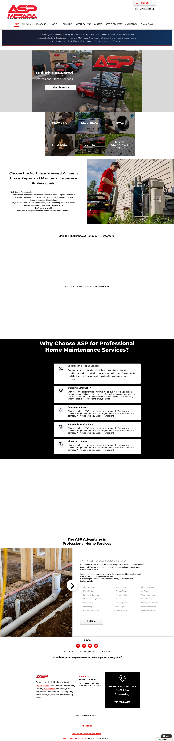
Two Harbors (49, 689)
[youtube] (90, 646)
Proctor (46, 686)
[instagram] (84, 646)
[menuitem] (18, 24)
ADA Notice (87, 726)
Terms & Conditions (80, 738)
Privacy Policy (68, 738)
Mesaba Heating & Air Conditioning (52, 38)
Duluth (39, 686)
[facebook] (78, 646)
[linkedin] (96, 646)
